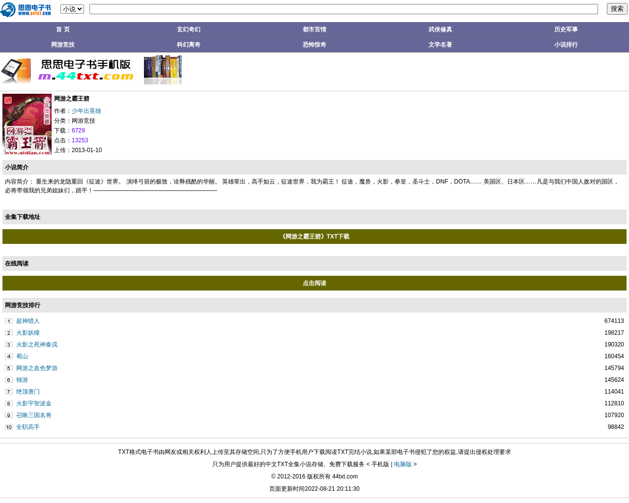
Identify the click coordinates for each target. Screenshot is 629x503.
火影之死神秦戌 (36, 344)
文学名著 (440, 44)
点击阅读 (314, 283)
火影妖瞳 (28, 332)
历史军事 (566, 29)
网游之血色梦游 (36, 368)
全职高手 (28, 427)
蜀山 (22, 356)
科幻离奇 (188, 44)
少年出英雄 (86, 110)
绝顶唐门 (28, 391)
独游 (22, 379)
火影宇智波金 (34, 403)
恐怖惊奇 (314, 44)
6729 (78, 130)
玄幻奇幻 (188, 29)
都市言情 (314, 29)
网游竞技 (63, 44)
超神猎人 (28, 321)
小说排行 (566, 44)
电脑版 (403, 464)
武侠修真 (440, 29)
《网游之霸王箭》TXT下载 (315, 236)
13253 (80, 140)
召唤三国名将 (34, 415)
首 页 (62, 29)
